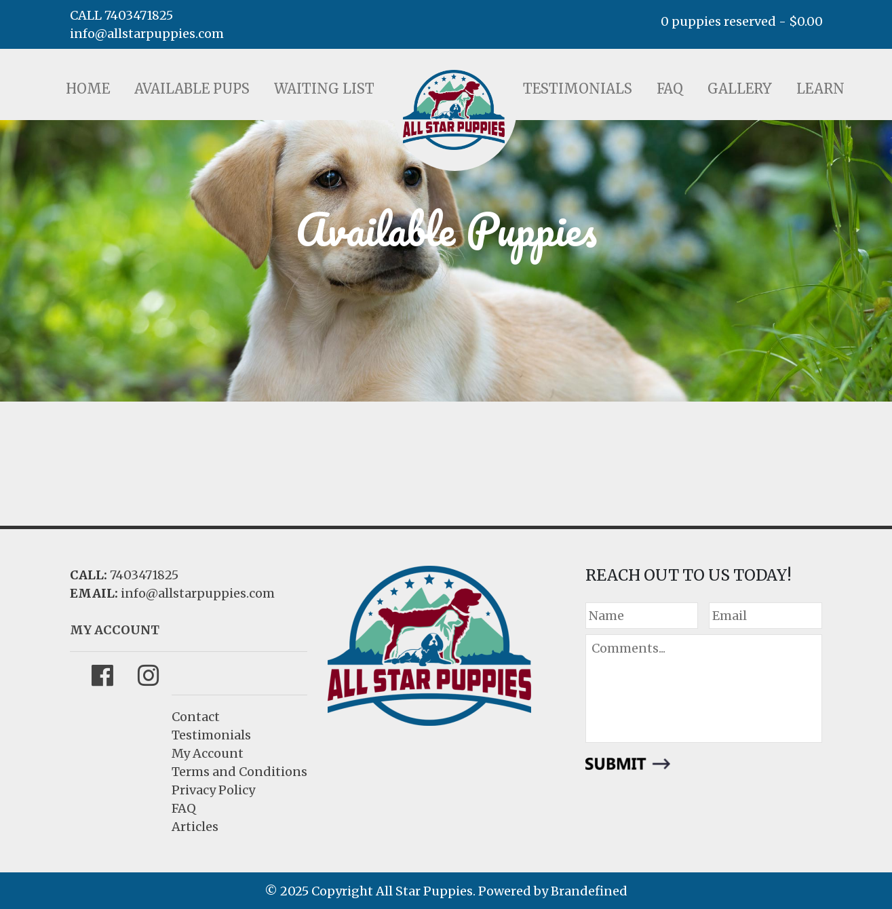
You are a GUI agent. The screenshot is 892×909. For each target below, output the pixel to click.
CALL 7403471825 (121, 15)
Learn (820, 88)
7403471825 (144, 575)
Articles (195, 826)
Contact (196, 716)
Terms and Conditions (239, 771)
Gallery (739, 88)
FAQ (670, 88)
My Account (208, 753)
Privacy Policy (213, 790)
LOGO (454, 110)
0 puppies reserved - (742, 21)
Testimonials (577, 88)
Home (88, 88)
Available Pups (192, 88)
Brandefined (589, 891)
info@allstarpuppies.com (147, 33)
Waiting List (324, 88)
